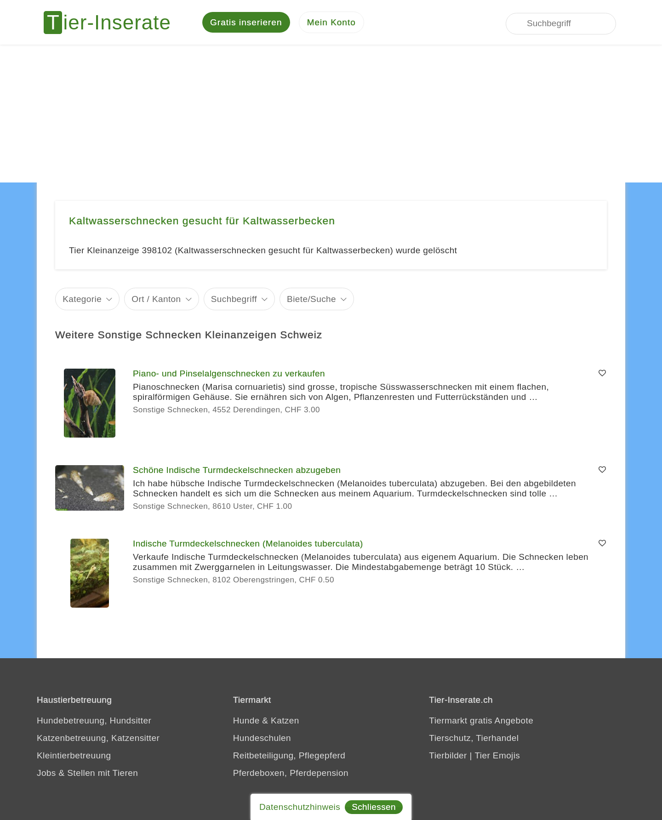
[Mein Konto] (331, 23)
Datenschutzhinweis (299, 807)
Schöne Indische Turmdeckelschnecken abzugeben (237, 471)
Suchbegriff (234, 300)
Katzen (285, 722)
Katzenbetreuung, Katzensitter (98, 739)
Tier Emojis (497, 757)
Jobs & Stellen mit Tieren (87, 774)
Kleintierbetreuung (74, 757)
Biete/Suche (311, 300)
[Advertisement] (331, 115)
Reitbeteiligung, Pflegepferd (289, 757)
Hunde (246, 722)
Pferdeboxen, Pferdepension (290, 774)
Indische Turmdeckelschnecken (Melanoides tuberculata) (248, 545)
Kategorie (82, 300)
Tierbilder (448, 757)
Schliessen (374, 807)
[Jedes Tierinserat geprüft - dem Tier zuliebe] (431, 23)
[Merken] (602, 375)
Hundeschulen (262, 739)
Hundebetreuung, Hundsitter (94, 722)
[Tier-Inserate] (113, 23)
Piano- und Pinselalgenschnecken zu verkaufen (229, 375)
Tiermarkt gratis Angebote (481, 722)
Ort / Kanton (156, 300)
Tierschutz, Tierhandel (474, 739)
